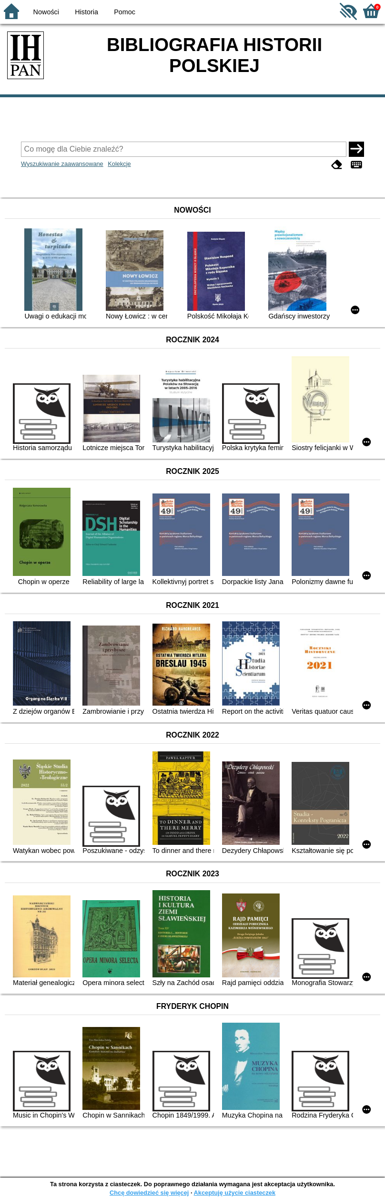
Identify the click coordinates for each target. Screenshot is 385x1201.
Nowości (46, 12)
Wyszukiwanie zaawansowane (62, 163)
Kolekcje (119, 163)
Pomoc (124, 12)
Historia (86, 12)
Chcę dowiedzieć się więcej (149, 1192)
